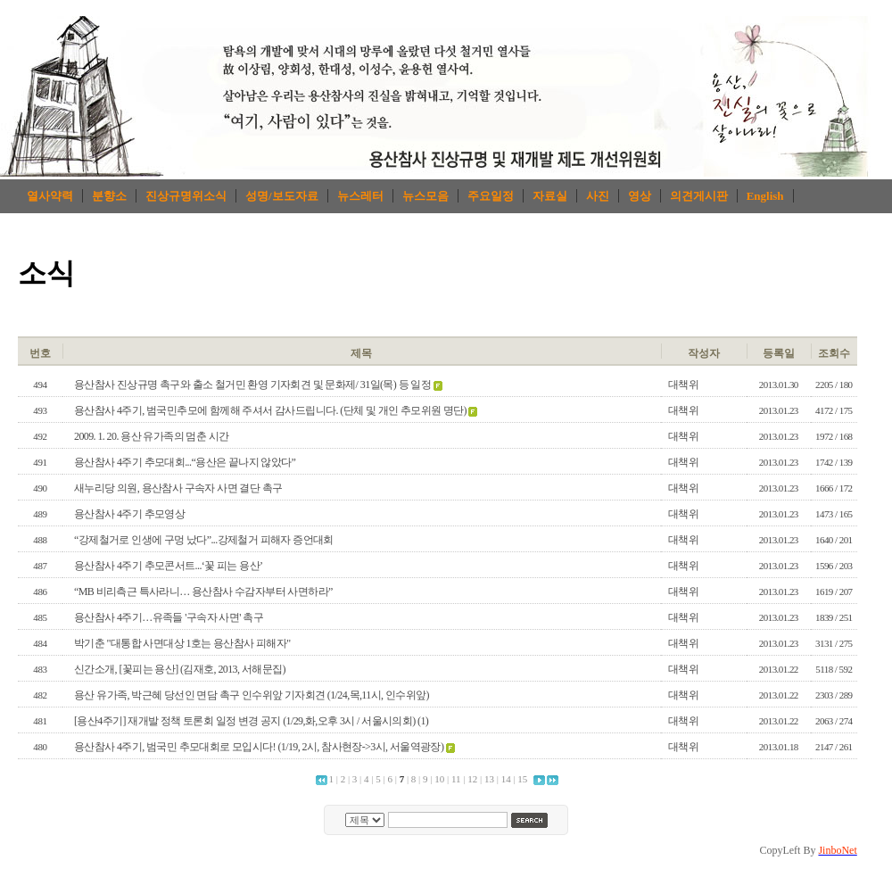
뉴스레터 (360, 196)
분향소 (109, 196)
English (765, 196)
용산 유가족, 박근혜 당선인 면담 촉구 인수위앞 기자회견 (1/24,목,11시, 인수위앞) (251, 695)
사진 (597, 196)
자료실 (550, 196)
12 (472, 779)
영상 (639, 196)
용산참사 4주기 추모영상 (129, 514)
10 (439, 779)
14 (506, 779)
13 (489, 779)
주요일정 (490, 196)
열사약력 (50, 196)
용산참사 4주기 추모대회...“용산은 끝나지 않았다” (184, 462)
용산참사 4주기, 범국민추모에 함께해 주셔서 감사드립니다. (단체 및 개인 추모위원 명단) (270, 410)
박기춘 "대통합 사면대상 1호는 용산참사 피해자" (182, 643)
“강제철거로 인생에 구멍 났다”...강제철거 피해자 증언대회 (204, 540)
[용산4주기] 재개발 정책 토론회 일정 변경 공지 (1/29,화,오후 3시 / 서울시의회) (245, 721)
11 (456, 779)
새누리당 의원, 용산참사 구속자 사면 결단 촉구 (178, 488)
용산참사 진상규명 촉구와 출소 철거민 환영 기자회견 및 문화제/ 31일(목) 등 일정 (252, 384)
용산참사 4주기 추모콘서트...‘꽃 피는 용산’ (168, 565)
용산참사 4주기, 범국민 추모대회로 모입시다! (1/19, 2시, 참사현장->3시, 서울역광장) (258, 746)
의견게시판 (699, 196)
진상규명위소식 (186, 196)
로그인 (817, 322)
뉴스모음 (425, 196)
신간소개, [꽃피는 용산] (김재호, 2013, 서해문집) (179, 669)
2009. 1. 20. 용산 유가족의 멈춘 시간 (151, 436)
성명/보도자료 (281, 196)
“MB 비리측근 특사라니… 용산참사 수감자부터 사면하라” (203, 591)
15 (522, 779)
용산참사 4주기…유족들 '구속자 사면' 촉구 (168, 617)
